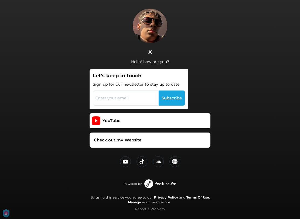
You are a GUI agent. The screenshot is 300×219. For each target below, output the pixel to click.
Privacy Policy (166, 197)
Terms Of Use (197, 197)
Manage (134, 202)
